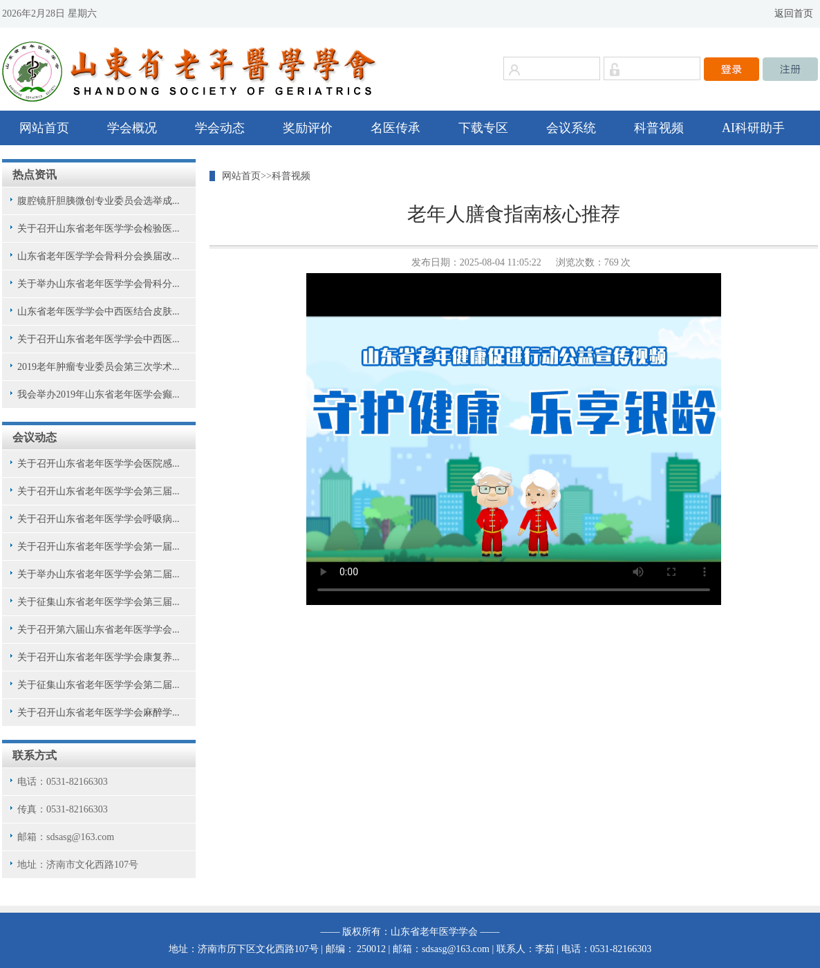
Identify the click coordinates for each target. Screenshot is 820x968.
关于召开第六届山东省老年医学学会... (98, 629)
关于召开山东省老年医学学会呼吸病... (98, 519)
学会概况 (132, 128)
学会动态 (220, 128)
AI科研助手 (753, 128)
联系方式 (34, 755)
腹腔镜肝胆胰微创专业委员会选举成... (98, 201)
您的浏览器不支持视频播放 (513, 439)
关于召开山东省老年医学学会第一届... (98, 546)
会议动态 (34, 437)
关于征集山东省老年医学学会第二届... (98, 685)
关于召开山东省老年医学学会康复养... (98, 657)
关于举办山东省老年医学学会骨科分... (98, 284)
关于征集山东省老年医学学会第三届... (98, 602)
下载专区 (483, 128)
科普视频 (659, 128)
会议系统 (571, 128)
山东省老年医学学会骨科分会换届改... (98, 256)
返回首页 (793, 13)
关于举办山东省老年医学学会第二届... (98, 574)
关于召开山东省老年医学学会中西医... (98, 339)
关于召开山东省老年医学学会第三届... (98, 491)
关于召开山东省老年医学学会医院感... (98, 463)
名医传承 (395, 128)
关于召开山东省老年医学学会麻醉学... (98, 712)
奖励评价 (308, 128)
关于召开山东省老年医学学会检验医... (98, 228)
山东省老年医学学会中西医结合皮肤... (98, 311)
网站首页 (44, 128)
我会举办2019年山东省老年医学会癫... (98, 394)
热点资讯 (34, 174)
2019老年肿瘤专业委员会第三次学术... (98, 367)
